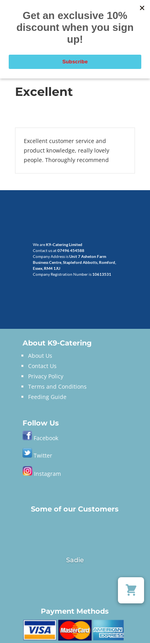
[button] (131, 590)
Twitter (37, 455)
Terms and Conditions (57, 386)
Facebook (46, 438)
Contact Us (42, 366)
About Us (40, 355)
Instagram (42, 473)
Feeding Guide (47, 397)
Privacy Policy (45, 376)
